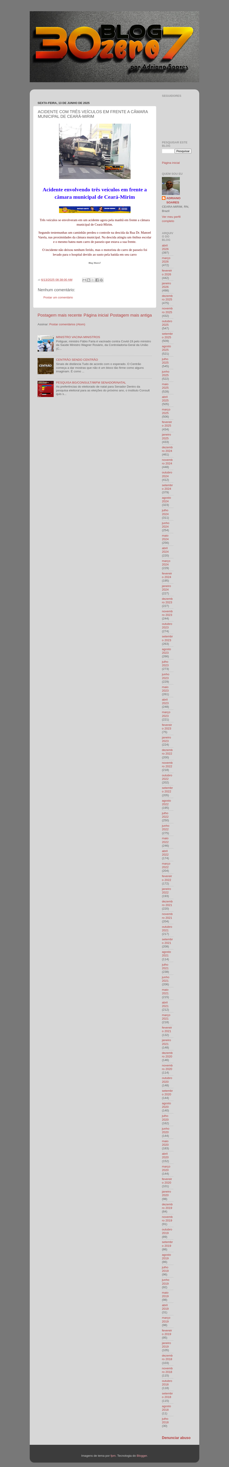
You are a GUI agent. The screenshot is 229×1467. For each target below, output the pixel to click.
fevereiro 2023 (167, 726)
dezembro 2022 (167, 751)
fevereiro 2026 (167, 272)
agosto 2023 (166, 650)
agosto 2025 (166, 348)
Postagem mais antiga (131, 315)
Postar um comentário (58, 297)
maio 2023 (165, 688)
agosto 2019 (166, 1256)
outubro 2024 (167, 474)
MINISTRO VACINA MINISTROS (78, 337)
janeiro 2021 (166, 1041)
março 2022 (166, 865)
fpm (113, 1455)
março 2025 (166, 411)
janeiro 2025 (166, 436)
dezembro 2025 (167, 297)
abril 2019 (165, 1306)
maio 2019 (165, 1294)
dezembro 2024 (167, 449)
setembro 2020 (167, 1092)
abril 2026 (165, 247)
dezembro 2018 (167, 1357)
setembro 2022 (167, 789)
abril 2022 (165, 852)
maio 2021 (165, 991)
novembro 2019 (167, 1218)
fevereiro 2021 (167, 1029)
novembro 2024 (167, 461)
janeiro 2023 (166, 739)
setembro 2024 (167, 486)
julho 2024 (165, 512)
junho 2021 (165, 978)
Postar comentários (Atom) (67, 324)
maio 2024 (165, 537)
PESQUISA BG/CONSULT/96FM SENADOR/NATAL (91, 382)
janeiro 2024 (166, 587)
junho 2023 (165, 676)
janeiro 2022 (166, 890)
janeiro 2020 (166, 1193)
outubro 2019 (167, 1231)
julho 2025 (165, 360)
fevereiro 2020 (167, 1180)
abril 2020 (165, 1155)
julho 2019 (165, 1269)
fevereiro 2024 (167, 575)
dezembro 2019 (167, 1206)
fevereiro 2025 (167, 423)
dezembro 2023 (167, 600)
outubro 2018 (167, 1382)
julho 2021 (165, 966)
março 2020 (166, 1168)
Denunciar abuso (176, 1438)
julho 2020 (165, 1117)
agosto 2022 (166, 802)
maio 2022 (165, 840)
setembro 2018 (167, 1395)
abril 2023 (165, 701)
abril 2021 (165, 1004)
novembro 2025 (167, 310)
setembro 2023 (167, 638)
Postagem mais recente (60, 315)
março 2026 (166, 259)
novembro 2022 (167, 764)
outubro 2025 (167, 322)
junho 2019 (165, 1281)
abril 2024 (165, 549)
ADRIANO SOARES (173, 200)
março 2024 (166, 562)
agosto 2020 (166, 1105)
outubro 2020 (167, 1079)
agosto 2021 (166, 953)
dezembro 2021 (167, 903)
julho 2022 (165, 814)
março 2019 (166, 1319)
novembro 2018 (167, 1370)
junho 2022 (165, 827)
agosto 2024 (166, 499)
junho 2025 (165, 373)
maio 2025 (165, 385)
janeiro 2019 (166, 1344)
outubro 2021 (167, 928)
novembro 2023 (167, 613)
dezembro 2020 (167, 1054)
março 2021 (166, 1016)
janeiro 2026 (166, 285)
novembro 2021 (167, 915)
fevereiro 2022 (167, 877)
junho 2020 (165, 1130)
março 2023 (166, 713)
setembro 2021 (167, 941)
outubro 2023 (167, 625)
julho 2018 (165, 1420)
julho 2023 (165, 663)
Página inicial (96, 315)
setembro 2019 (167, 1243)
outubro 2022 (167, 777)
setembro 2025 (167, 335)
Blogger (142, 1455)
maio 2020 (165, 1142)
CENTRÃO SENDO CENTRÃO (77, 359)
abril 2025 (165, 398)
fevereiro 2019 (167, 1332)
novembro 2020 (167, 1067)
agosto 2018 (166, 1407)
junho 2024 (165, 524)
